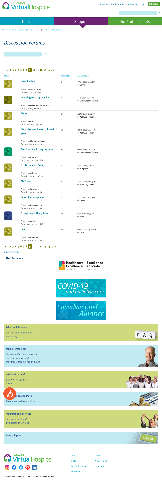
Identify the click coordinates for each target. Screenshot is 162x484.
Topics (6, 75)
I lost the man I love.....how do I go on (39, 131)
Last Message (83, 75)
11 (37, 70)
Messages (65, 75)
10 (34, 70)
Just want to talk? (15, 374)
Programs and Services (18, 414)
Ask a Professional (16, 349)
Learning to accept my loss (36, 97)
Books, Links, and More (19, 396)
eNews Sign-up (14, 435)
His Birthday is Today (33, 165)
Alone (24, 113)
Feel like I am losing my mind (37, 149)
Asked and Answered (17, 327)
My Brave (26, 181)
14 (48, 70)
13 (45, 70)
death (24, 229)
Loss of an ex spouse (32, 197)
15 (52, 70)
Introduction (28, 81)
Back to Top (11, 252)
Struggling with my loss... (35, 213)
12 (41, 70)
